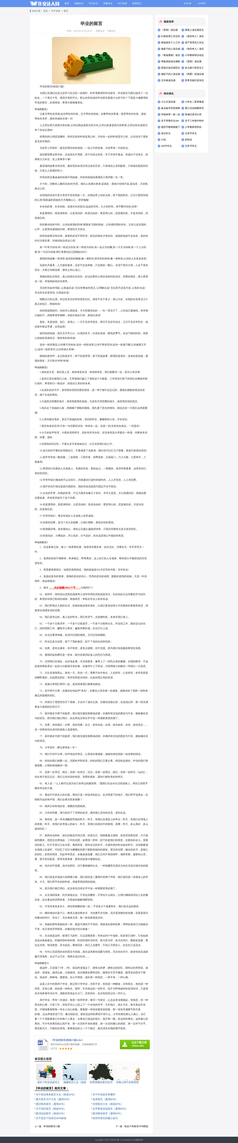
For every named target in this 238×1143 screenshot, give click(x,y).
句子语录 (122, 3)
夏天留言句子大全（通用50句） (53, 1099)
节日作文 (93, 3)
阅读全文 (100, 31)
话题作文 (79, 3)
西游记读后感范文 (170, 68)
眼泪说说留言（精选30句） (51, 1113)
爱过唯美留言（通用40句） (51, 1104)
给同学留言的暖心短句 (105, 1118)
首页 (66, 3)
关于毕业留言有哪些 (104, 1094)
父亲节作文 (191, 133)
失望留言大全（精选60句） (108, 1104)
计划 (163, 139)
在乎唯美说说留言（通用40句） (110, 1108)
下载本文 (111, 31)
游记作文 (166, 133)
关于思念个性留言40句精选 (51, 1118)
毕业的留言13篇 (51, 1126)
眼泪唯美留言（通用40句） (108, 1113)
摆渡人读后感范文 (194, 30)
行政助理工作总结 (170, 36)
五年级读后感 (168, 80)
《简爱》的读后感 (194, 74)
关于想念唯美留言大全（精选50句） (56, 1094)
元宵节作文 (191, 146)
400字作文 (166, 146)
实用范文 (137, 3)
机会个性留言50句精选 (136, 1126)
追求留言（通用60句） (105, 1099)
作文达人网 (114, 1140)
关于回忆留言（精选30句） (51, 1108)
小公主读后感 (168, 102)
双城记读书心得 (193, 114)
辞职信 (188, 139)
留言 (66, 11)
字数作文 (108, 3)
